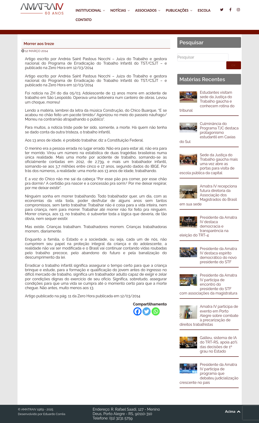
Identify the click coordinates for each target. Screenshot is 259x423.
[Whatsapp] (156, 311)
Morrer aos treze (39, 43)
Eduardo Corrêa (54, 414)
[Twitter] (146, 311)
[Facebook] (137, 311)
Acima (233, 411)
